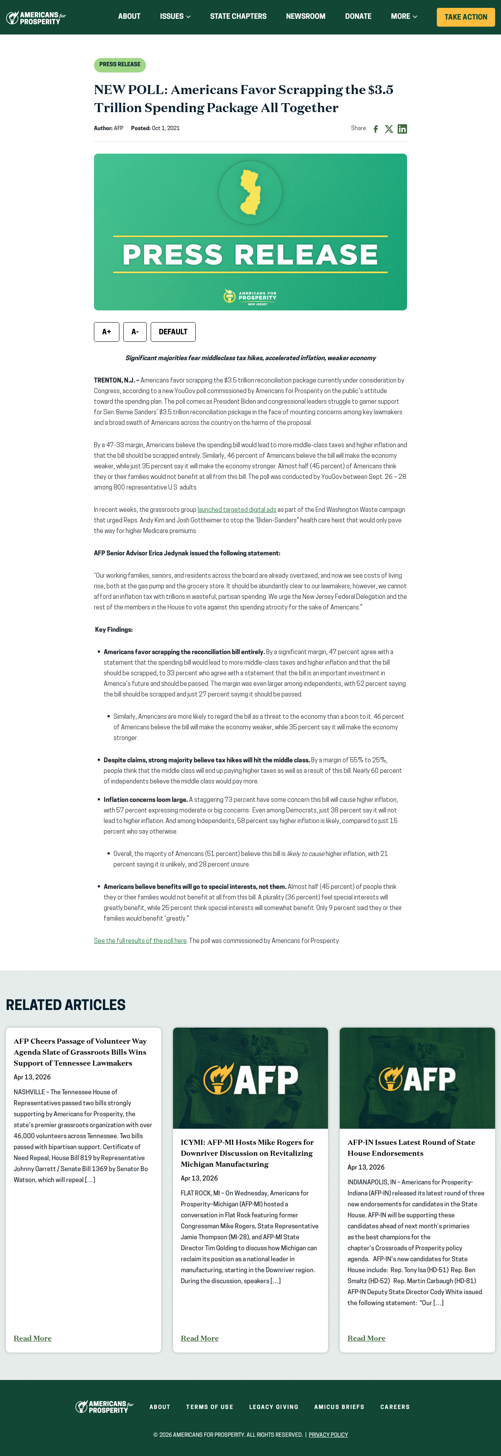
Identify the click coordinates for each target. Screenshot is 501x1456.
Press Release (120, 65)
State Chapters (238, 17)
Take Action (470, 20)
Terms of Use (209, 1408)
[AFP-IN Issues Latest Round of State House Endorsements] (417, 1190)
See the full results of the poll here (140, 941)
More (400, 17)
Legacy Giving (274, 1408)
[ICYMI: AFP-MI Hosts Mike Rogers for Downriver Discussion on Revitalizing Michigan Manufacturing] (250, 1190)
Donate (358, 17)
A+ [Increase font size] (106, 332)
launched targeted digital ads (237, 510)
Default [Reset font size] (173, 332)
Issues (172, 17)
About (129, 17)
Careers (395, 1408)
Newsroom (306, 17)
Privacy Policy (328, 1435)
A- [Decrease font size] (135, 332)
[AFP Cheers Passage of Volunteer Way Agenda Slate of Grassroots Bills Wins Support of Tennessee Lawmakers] (83, 1190)
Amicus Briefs (339, 1408)
